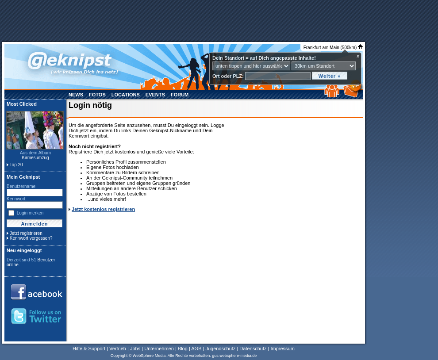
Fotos (97, 94)
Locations (125, 94)
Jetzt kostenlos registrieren (103, 209)
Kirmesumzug (35, 157)
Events (155, 94)
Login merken (30, 213)
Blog (183, 348)
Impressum (282, 348)
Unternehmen (159, 348)
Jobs (135, 348)
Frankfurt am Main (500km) (333, 47)
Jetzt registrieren (26, 233)
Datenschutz (252, 348)
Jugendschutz (220, 348)
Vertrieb (117, 348)
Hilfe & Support (89, 348)
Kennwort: (17, 198)
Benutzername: (22, 186)
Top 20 (16, 164)
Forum (179, 94)
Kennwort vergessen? (31, 238)
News (76, 94)
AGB (196, 348)
